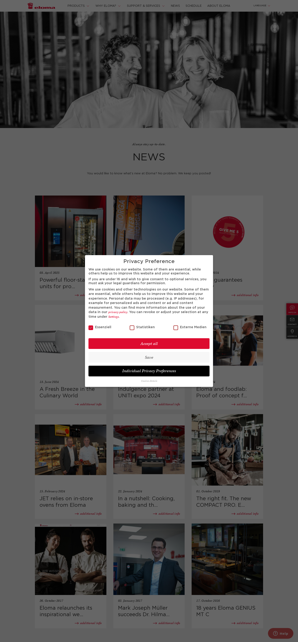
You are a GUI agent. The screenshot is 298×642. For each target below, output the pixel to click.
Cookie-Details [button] (149, 380)
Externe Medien (190, 327)
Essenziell (99, 327)
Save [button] (149, 357)
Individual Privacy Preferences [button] (149, 370)
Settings (113, 317)
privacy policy (117, 312)
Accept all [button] (149, 343)
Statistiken (142, 327)
